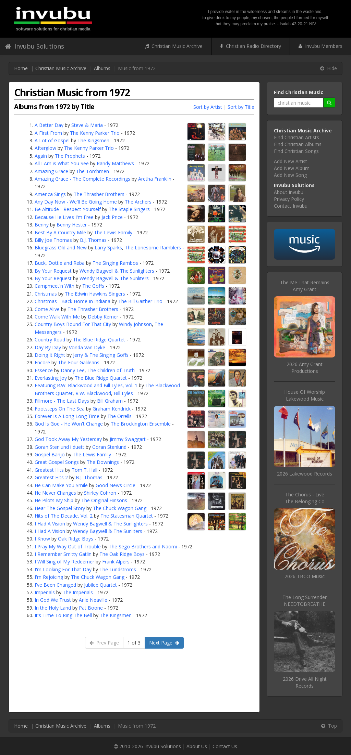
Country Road (50, 339)
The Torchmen (92, 171)
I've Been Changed (55, 585)
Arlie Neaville (93, 600)
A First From (48, 133)
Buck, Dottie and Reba (60, 263)
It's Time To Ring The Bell (63, 615)
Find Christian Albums (298, 144)
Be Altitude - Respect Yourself (68, 209)
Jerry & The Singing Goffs (101, 355)
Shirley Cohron (100, 493)
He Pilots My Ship (54, 500)
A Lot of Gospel (52, 140)
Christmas (46, 293)
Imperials (45, 592)
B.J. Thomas (93, 240)
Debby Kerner (103, 316)
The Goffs (93, 286)
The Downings (103, 462)
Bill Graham (110, 401)
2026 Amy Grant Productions (305, 367)
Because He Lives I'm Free (64, 217)
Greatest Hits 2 (51, 477)
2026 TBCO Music (305, 576)
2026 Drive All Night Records (305, 682)
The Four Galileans (78, 362)
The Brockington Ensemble (141, 423)
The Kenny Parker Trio (95, 133)
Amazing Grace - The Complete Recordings (82, 178)
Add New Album (292, 168)
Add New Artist (290, 161)
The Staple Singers (129, 209)
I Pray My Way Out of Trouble (68, 546)
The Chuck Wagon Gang (119, 508)
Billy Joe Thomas (53, 240)
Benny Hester (72, 224)
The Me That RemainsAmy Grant (304, 285)
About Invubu (288, 192)
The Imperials (78, 592)
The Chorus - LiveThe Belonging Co (305, 498)
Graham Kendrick (112, 408)
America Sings (50, 194)
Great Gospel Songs (57, 462)
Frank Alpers (116, 561)
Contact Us (225, 746)
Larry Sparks (108, 247)
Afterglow (45, 148)
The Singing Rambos (115, 263)
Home (21, 68)
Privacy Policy (289, 199)
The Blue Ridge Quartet (99, 339)
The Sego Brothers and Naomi (143, 546)
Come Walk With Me (57, 316)
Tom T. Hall (84, 470)
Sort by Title (241, 107)
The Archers (138, 201)
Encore (42, 362)
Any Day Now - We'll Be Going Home (76, 201)
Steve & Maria (87, 125)
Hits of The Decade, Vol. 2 (64, 515)
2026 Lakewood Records (304, 473)
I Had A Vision (50, 523)
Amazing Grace (51, 171)
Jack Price (112, 217)
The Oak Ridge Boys (122, 554)
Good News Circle (115, 485)
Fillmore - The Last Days (62, 401)
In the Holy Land (53, 607)
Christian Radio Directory (250, 46)
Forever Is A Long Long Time (67, 416)
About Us (196, 746)
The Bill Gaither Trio (140, 301)
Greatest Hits (49, 470)
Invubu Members (320, 46)
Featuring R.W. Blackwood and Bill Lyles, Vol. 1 (86, 385)
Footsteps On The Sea (60, 408)
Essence (44, 370)
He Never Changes (55, 493)
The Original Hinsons (104, 500)
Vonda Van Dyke (87, 347)
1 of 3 (134, 642)
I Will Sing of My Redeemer (64, 561)
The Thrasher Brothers (99, 194)
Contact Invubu (290, 206)
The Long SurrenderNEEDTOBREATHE (304, 600)
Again (41, 156)
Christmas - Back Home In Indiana (72, 301)
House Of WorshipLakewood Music (304, 395)
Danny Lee (73, 370)
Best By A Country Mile (60, 232)
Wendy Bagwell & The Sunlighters (117, 271)
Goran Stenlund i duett (59, 447)
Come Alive (47, 309)
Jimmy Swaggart (128, 439)
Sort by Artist (207, 107)
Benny (42, 224)
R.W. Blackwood (93, 393)
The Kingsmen (93, 140)
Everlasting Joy (51, 378)
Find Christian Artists (296, 137)
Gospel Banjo (50, 454)
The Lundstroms (117, 569)
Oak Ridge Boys (75, 538)
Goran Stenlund (109, 447)
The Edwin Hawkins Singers (95, 293)
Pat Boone (91, 607)
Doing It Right (50, 355)
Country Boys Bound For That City (73, 324)
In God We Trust (53, 600)
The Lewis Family (113, 232)
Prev (104, 642)
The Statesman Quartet (126, 515)
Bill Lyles (123, 393)
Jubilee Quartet (100, 585)
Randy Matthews (115, 163)
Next (164, 642)
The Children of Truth (111, 370)
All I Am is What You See (62, 163)
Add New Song (290, 175)
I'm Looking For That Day (63, 569)
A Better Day (49, 125)
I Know (42, 538)
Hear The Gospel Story (60, 508)
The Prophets (70, 156)
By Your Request (53, 271)
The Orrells (119, 416)
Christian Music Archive (174, 46)
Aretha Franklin (154, 178)
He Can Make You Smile (61, 485)
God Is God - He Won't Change (69, 423)
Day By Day (48, 347)
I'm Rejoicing (49, 577)
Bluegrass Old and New (61, 247)
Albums (102, 68)
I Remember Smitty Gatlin (63, 554)
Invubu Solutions (34, 46)
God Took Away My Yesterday (68, 439)
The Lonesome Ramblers (153, 247)
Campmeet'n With (54, 286)
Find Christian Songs (296, 151)
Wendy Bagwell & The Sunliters (114, 278)
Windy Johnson (135, 324)
